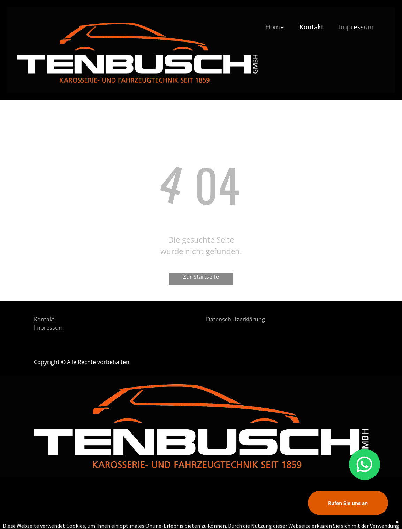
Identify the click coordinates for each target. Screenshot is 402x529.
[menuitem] (277, 26)
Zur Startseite (201, 277)
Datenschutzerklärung (235, 319)
